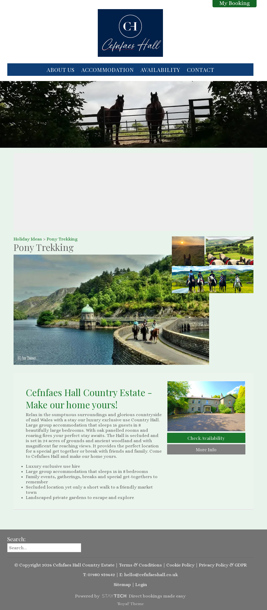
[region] (133, 192)
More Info (206, 449)
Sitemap (122, 584)
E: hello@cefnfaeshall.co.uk (148, 574)
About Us (61, 69)
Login (141, 584)
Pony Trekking (62, 239)
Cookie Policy (180, 565)
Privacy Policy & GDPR (223, 565)
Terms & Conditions (140, 565)
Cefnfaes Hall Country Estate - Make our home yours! (89, 398)
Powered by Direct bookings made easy (130, 596)
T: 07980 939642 (99, 574)
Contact (200, 69)
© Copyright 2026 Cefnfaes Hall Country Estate (64, 565)
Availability (160, 69)
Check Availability (206, 438)
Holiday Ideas (28, 239)
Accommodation (107, 69)
